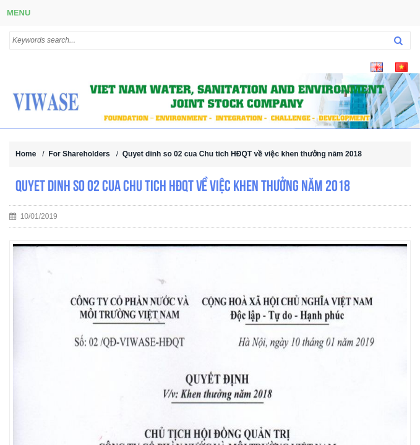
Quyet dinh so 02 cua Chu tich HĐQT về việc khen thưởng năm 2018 (242, 154)
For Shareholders (78, 154)
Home (25, 154)
